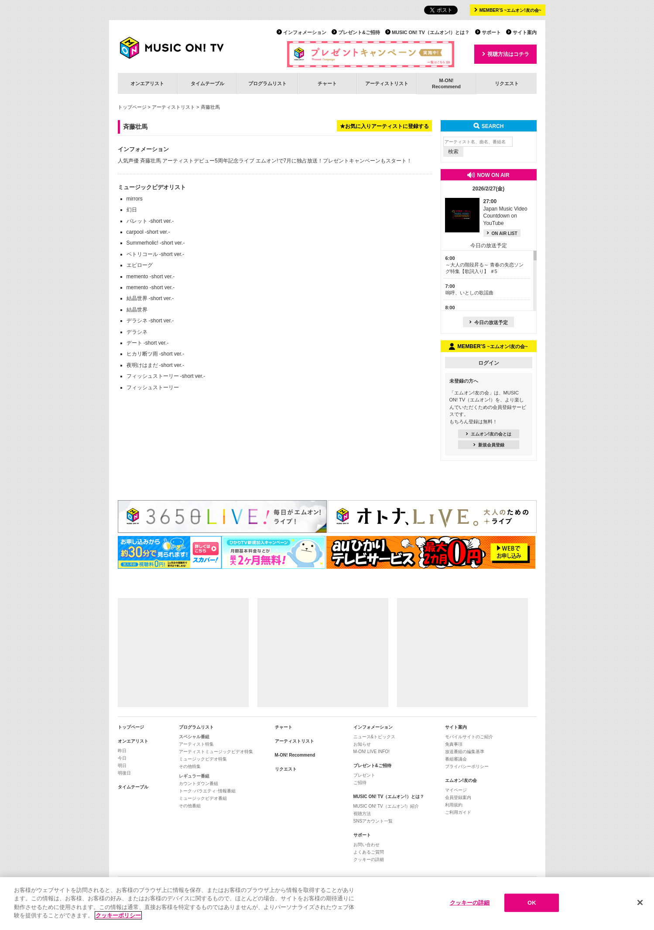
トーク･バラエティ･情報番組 (207, 790)
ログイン (488, 363)
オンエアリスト (147, 83)
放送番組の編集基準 (464, 751)
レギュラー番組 (194, 776)
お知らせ (362, 744)
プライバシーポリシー (467, 766)
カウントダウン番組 (198, 783)
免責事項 (453, 744)
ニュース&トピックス (374, 736)
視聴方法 (362, 813)
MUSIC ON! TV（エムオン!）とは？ (430, 32)
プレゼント (364, 775)
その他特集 (190, 766)
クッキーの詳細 (368, 859)
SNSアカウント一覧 (373, 821)
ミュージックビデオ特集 (203, 759)
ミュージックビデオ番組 (203, 798)
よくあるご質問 (368, 852)
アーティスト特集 (196, 744)
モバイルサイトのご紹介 (469, 736)
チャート (327, 83)
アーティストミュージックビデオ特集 (216, 751)
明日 (122, 765)
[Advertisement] (183, 652)
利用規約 (453, 804)
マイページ (456, 790)
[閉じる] (640, 903)
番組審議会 (456, 759)
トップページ (132, 107)
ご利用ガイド (458, 812)
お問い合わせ (366, 844)
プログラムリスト (267, 83)
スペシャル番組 (194, 736)
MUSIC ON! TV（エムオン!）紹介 (386, 806)
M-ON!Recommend (446, 83)
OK (531, 903)
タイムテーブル (207, 83)
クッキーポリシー (118, 916)
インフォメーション (304, 32)
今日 (122, 758)
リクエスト (507, 83)
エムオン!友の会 (461, 780)
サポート (491, 32)
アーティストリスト (386, 83)
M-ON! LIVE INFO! (371, 751)
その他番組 (190, 805)
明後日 (124, 773)
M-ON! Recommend (295, 755)
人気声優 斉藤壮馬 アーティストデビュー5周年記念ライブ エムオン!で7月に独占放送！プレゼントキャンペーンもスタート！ (265, 161)
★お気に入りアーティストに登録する (384, 126)
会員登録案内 (458, 797)
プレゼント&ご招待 (359, 32)
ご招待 (359, 782)
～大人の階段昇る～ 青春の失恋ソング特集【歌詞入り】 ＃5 (484, 265)
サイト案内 (525, 32)
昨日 (122, 750)
